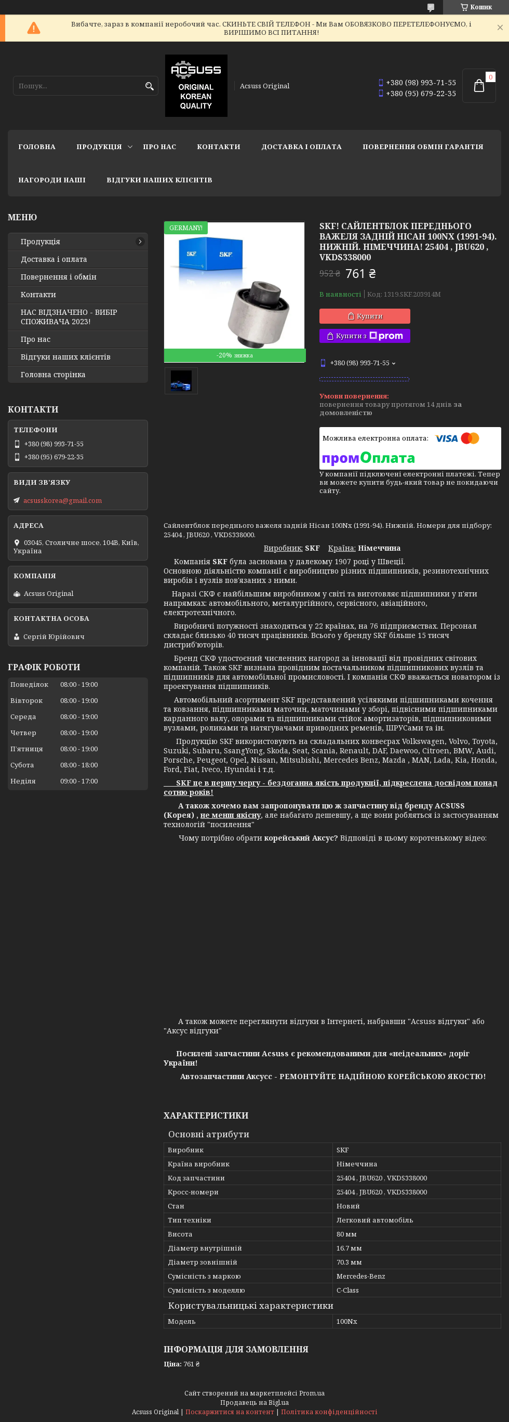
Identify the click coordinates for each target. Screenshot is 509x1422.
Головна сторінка (53, 374)
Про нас (159, 146)
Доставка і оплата (301, 146)
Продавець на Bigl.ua (254, 1402)
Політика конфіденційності (329, 1411)
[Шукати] (149, 86)
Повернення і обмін (59, 277)
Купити (370, 316)
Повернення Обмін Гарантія (423, 146)
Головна (37, 146)
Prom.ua (312, 1393)
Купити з (369, 336)
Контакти (218, 146)
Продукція (99, 146)
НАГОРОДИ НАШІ (52, 179)
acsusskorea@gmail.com (62, 500)
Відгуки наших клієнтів (159, 179)
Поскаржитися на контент (229, 1411)
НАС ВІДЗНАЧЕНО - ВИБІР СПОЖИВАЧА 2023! (69, 317)
